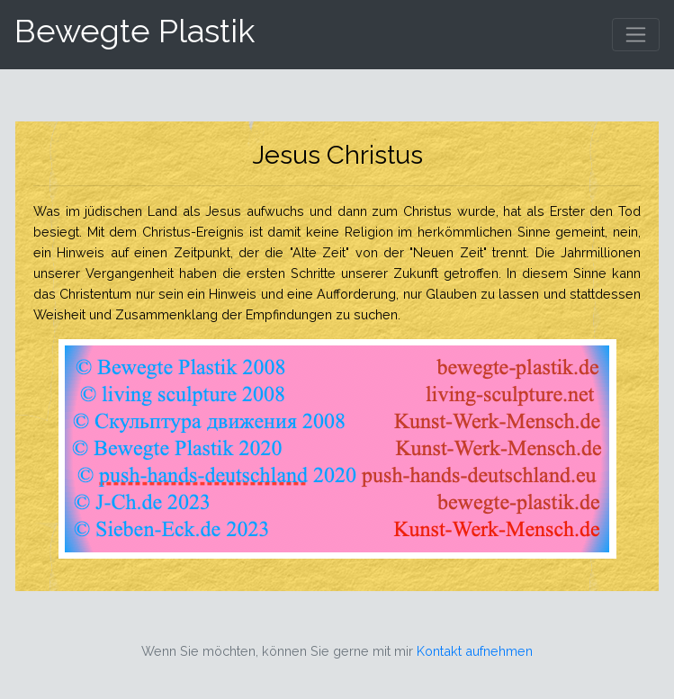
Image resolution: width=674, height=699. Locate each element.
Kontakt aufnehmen (475, 651)
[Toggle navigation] (636, 34)
